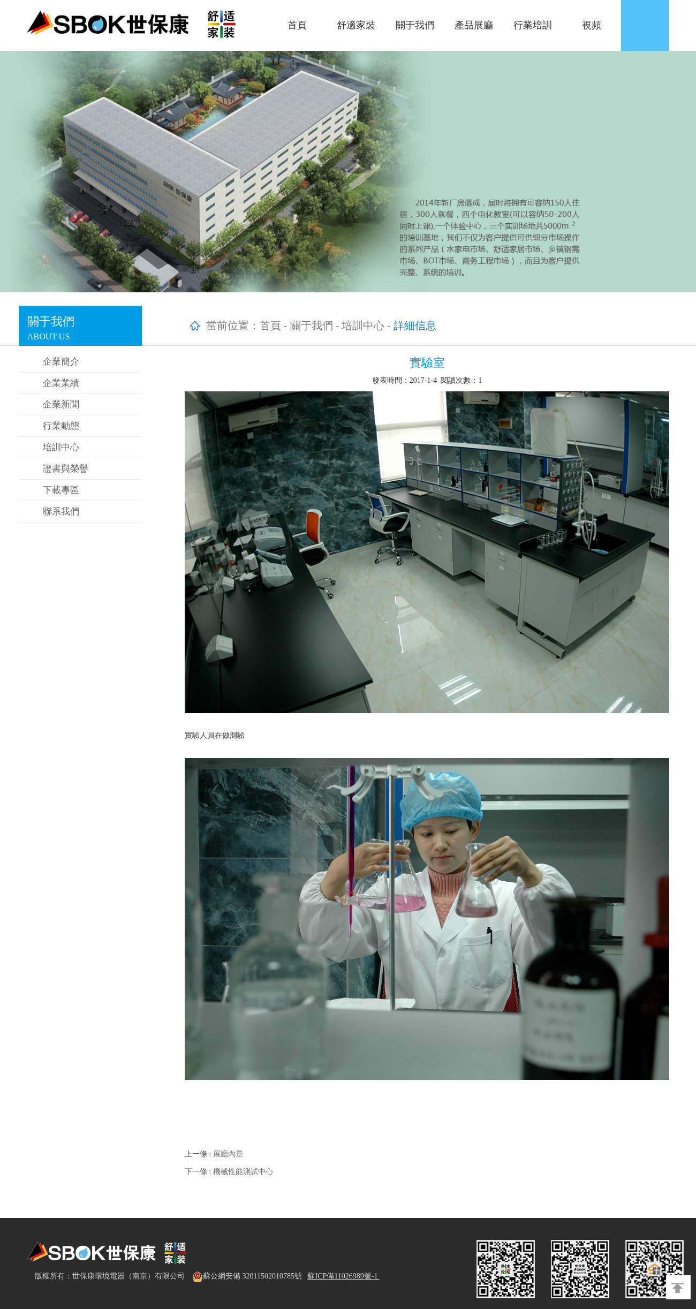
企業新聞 (61, 404)
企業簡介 (61, 362)
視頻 (591, 25)
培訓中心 (61, 447)
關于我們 (415, 25)
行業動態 (61, 426)
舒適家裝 (356, 25)
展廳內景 (228, 1154)
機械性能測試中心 (243, 1172)
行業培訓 (532, 25)
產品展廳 (474, 25)
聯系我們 (61, 511)
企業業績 (61, 383)
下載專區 (61, 490)
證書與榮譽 (65, 469)
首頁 (297, 25)
